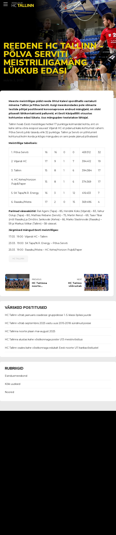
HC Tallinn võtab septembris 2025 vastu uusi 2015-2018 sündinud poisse (48, 323)
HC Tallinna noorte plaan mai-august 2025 (30, 331)
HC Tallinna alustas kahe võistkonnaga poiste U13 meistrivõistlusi (44, 339)
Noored (9, 392)
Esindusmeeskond (16, 375)
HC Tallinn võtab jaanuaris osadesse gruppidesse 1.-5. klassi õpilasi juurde (48, 315)
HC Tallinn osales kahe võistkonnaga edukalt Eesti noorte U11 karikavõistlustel (51, 347)
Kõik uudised (12, 384)
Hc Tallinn (18, 258)
